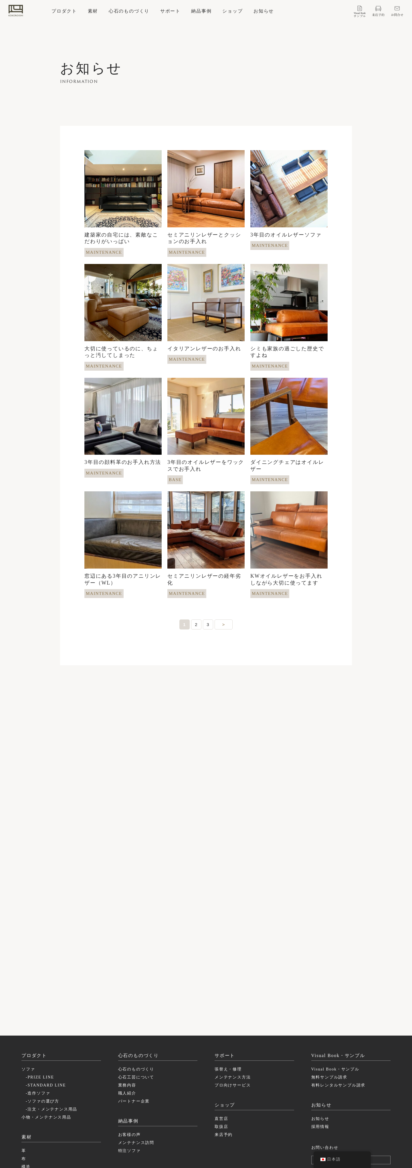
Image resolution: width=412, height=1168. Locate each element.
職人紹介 (127, 1021)
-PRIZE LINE (40, 1005)
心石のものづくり (129, 11)
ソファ (28, 997)
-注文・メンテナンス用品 (51, 1037)
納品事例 (201, 11)
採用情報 (320, 1054)
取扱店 (221, 1054)
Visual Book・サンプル (335, 997)
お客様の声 (129, 1062)
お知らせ (263, 11)
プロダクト (64, 11)
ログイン (354, 1088)
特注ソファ (129, 1078)
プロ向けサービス (233, 1013)
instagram (244, 1124)
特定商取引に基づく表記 (329, 1131)
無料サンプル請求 (329, 1005)
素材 (93, 11)
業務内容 (127, 1013)
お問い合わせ (324, 1075)
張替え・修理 (228, 997)
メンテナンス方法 (233, 1005)
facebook (243, 1130)
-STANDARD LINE (46, 1013)
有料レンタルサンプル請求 (338, 1013)
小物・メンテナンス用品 (46, 1045)
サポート (170, 11)
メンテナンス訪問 (136, 1070)
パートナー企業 (134, 1029)
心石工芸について (136, 1005)
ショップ (232, 11)
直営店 (221, 1046)
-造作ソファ (38, 1021)
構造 (26, 1094)
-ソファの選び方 (42, 1029)
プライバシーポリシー (327, 1124)
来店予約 (224, 1062)
